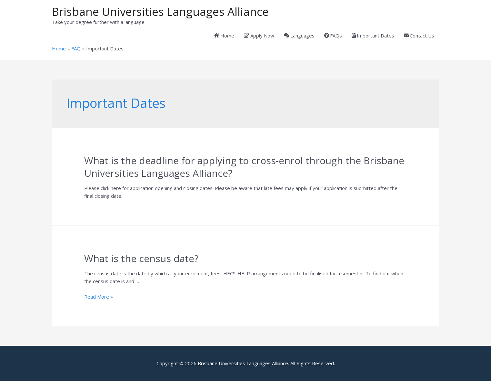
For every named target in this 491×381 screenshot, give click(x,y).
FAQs (333, 35)
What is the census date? (141, 258)
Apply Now (259, 35)
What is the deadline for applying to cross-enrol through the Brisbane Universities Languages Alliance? (244, 167)
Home (224, 35)
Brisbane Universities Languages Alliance (160, 11)
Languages (299, 35)
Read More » (98, 296)
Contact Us (419, 35)
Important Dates (373, 35)
